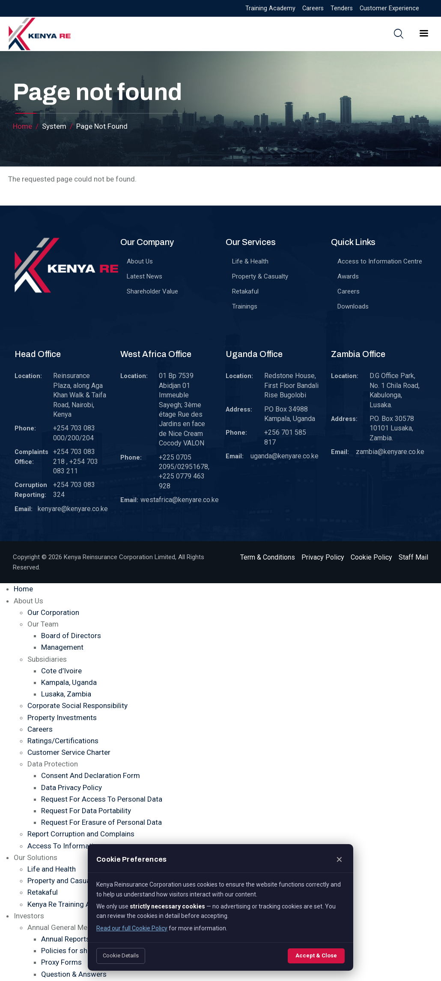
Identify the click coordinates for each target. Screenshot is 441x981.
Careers (313, 8)
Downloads (353, 306)
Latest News (144, 276)
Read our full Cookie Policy (131, 928)
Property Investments (62, 717)
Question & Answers (74, 974)
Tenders (342, 8)
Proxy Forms (61, 962)
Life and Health (51, 869)
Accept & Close (316, 955)
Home (22, 126)
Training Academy (270, 8)
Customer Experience (389, 8)
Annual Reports (65, 939)
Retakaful (245, 291)
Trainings (244, 306)
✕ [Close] (339, 859)
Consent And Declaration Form (90, 775)
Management (62, 647)
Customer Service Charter (68, 752)
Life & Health (250, 261)
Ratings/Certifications (62, 740)
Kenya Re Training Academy (71, 904)
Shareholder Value (152, 291)
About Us (140, 261)
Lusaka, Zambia (66, 694)
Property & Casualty (260, 276)
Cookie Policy (371, 557)
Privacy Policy (322, 557)
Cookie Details (121, 955)
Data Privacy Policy (71, 787)
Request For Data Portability (86, 810)
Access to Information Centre (379, 261)
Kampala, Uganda (69, 682)
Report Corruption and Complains (80, 834)
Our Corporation (53, 612)
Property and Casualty (62, 880)
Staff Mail (413, 557)
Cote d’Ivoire (61, 670)
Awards (348, 276)
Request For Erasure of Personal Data (101, 822)
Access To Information (64, 846)
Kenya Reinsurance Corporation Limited (119, 557)
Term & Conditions (267, 557)
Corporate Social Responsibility (77, 705)
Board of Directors (71, 635)
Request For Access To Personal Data (101, 799)
